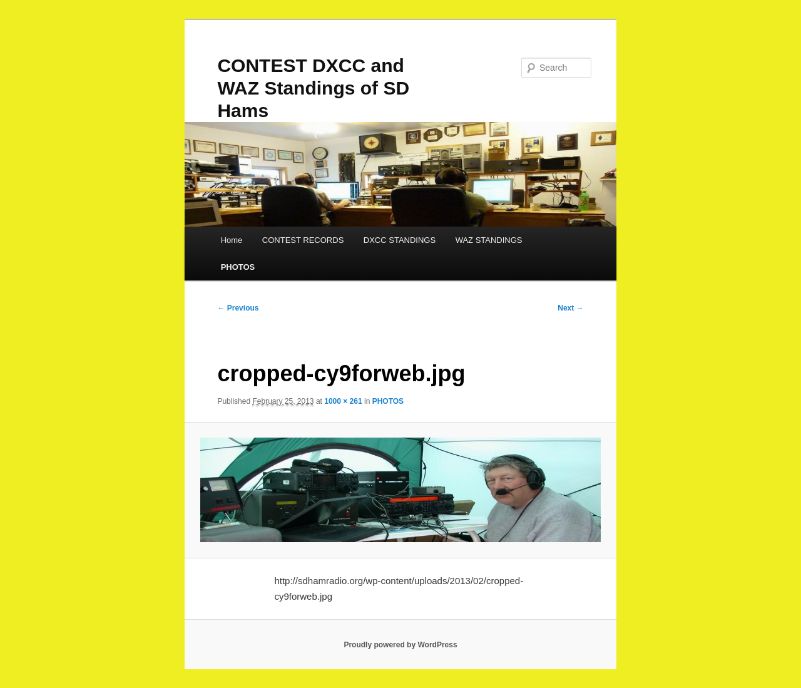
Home (232, 240)
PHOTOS (238, 267)
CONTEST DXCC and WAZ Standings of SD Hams (313, 88)
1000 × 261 (343, 401)
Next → (570, 308)
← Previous (237, 308)
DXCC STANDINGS (400, 240)
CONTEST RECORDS (303, 240)
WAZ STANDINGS (489, 240)
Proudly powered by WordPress (400, 644)
